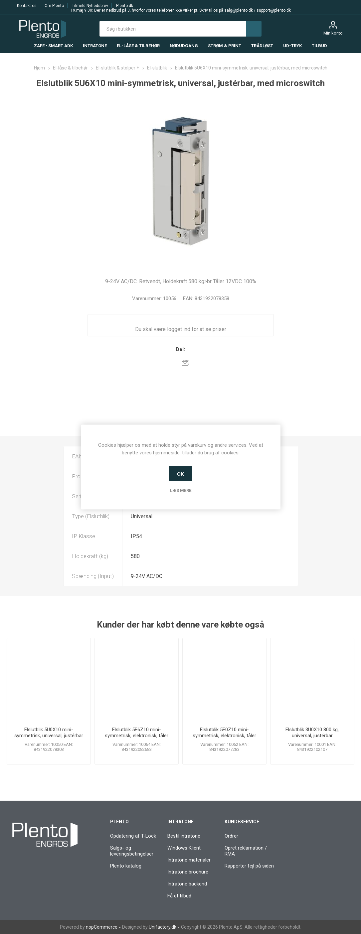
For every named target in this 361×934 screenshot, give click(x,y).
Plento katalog (125, 866)
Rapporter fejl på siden (249, 866)
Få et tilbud (179, 896)
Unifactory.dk (162, 927)
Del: (180, 349)
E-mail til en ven (185, 362)
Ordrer (231, 836)
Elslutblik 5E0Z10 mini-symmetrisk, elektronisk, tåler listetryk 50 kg (224, 736)
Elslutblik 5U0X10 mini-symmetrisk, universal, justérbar (48, 733)
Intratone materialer (189, 860)
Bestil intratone (183, 836)
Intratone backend (187, 884)
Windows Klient (184, 848)
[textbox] (172, 29)
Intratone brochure (187, 872)
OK (180, 473)
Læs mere (180, 490)
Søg (254, 29)
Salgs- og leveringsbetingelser (131, 851)
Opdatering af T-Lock (133, 836)
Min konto (333, 33)
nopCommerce (101, 927)
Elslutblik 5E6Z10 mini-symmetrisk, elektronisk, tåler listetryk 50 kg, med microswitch (136, 736)
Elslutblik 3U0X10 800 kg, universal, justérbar (312, 733)
